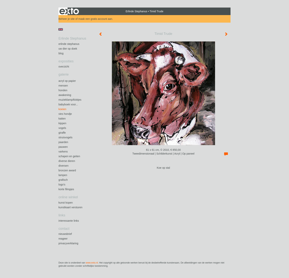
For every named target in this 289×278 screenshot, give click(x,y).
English (60, 29)
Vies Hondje (65, 113)
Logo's (61, 184)
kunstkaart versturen (70, 207)
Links (61, 215)
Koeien (62, 109)
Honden (62, 90)
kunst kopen (65, 202)
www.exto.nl (92, 262)
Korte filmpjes (66, 189)
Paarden (63, 142)
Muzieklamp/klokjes (69, 99)
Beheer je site (66, 18)
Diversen (63, 165)
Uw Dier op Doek (67, 48)
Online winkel (68, 197)
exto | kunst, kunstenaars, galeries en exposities (69, 11)
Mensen (63, 85)
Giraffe (62, 132)
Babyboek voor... (68, 104)
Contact (63, 229)
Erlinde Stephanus (136, 11)
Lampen (62, 175)
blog (60, 53)
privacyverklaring (68, 243)
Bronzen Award (67, 170)
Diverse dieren (66, 160)
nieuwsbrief (65, 233)
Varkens (63, 151)
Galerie (63, 74)
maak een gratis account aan (95, 18)
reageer (63, 238)
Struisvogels (65, 137)
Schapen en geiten (69, 156)
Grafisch (63, 179)
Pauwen (63, 146)
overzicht (63, 66)
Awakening (64, 94)
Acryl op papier (67, 80)
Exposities (66, 61)
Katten (62, 118)
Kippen (62, 123)
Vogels (62, 127)
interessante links (68, 220)
